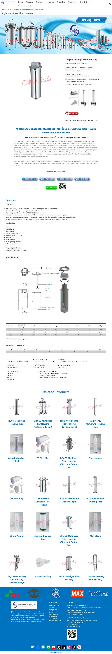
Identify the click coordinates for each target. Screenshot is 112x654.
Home (3, 10)
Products (8, 10)
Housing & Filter (18, 10)
